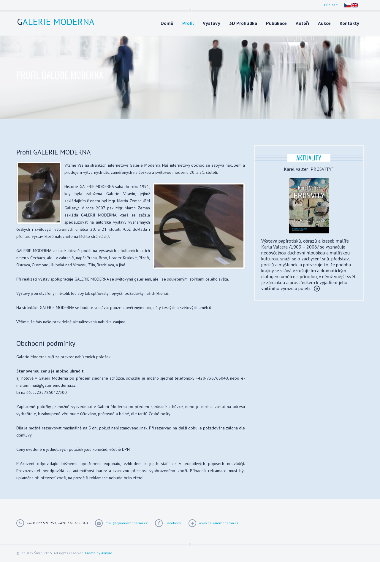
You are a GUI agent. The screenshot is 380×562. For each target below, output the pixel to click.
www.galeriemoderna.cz (218, 523)
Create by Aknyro (98, 553)
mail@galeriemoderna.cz (126, 523)
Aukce (324, 23)
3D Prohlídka (243, 23)
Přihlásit (331, 5)
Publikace (276, 23)
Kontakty (349, 23)
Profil (188, 23)
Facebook (173, 523)
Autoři (302, 23)
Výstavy (211, 23)
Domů (167, 23)
